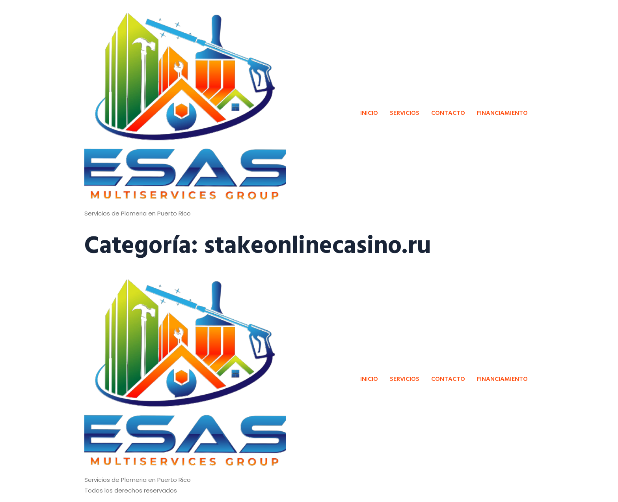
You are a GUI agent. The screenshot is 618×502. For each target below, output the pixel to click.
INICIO (369, 112)
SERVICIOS (404, 112)
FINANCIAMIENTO (502, 112)
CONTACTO (448, 112)
